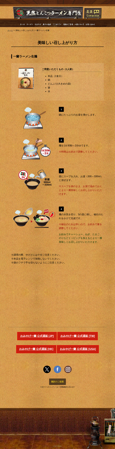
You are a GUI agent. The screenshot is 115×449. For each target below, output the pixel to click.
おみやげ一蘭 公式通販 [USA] (78, 349)
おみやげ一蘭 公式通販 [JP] (37, 336)
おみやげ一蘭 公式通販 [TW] (77, 336)
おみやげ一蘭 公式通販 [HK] (36, 349)
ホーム (10, 30)
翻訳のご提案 (57, 381)
